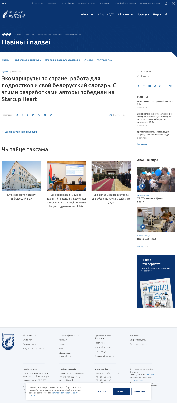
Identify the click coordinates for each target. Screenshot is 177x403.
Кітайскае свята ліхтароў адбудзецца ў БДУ (21, 196)
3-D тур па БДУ (105, 14)
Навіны (6, 60)
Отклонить (139, 391)
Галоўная (18, 34)
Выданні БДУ (100, 352)
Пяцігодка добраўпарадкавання (62, 60)
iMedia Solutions (136, 380)
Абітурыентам (125, 14)
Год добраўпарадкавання (125, 3)
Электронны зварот (139, 344)
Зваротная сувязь (138, 340)
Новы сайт (150, 375)
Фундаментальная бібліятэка (102, 337)
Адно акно (105, 3)
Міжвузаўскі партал (87, 3)
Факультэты (37, 3)
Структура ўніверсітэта (69, 335)
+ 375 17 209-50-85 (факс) (70, 377)
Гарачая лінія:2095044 (150, 3)
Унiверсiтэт (87, 14)
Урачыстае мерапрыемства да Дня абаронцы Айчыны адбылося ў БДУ (111, 198)
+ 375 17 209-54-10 (102, 377)
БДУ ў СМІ (30, 34)
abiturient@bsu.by (66, 380)
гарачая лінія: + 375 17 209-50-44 (35, 381)
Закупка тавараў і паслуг (34, 349)
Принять (121, 391)
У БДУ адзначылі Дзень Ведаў (150, 200)
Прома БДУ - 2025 (146, 239)
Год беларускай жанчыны (27, 60)
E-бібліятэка (100, 343)
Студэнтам (51, 3)
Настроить (101, 391)
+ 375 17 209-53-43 (102, 380)
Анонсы (88, 60)
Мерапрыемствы (143, 195)
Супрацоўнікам (67, 3)
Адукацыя (143, 14)
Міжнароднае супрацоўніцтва (67, 354)
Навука (157, 14)
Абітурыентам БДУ (143, 236)
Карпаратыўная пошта (105, 356)
